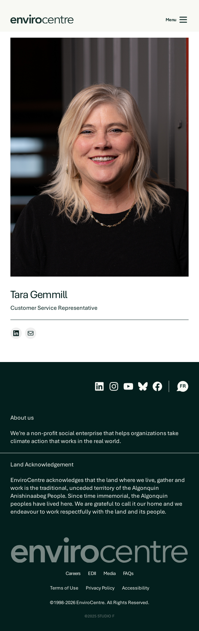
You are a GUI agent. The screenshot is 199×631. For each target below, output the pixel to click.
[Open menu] (183, 19)
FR (183, 386)
